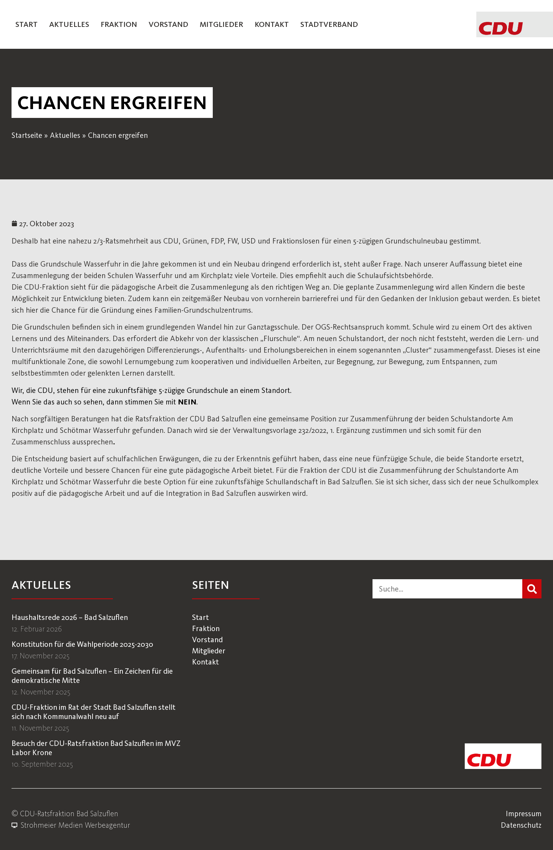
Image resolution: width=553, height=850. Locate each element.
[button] (112, 102)
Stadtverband (329, 24)
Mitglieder (221, 24)
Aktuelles (69, 24)
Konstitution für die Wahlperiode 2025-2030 (82, 644)
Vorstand (168, 24)
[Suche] (531, 588)
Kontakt (272, 24)
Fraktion (119, 24)
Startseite (27, 135)
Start (26, 24)
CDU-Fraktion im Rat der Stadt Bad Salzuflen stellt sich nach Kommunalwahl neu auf (94, 712)
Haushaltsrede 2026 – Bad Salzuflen (70, 617)
